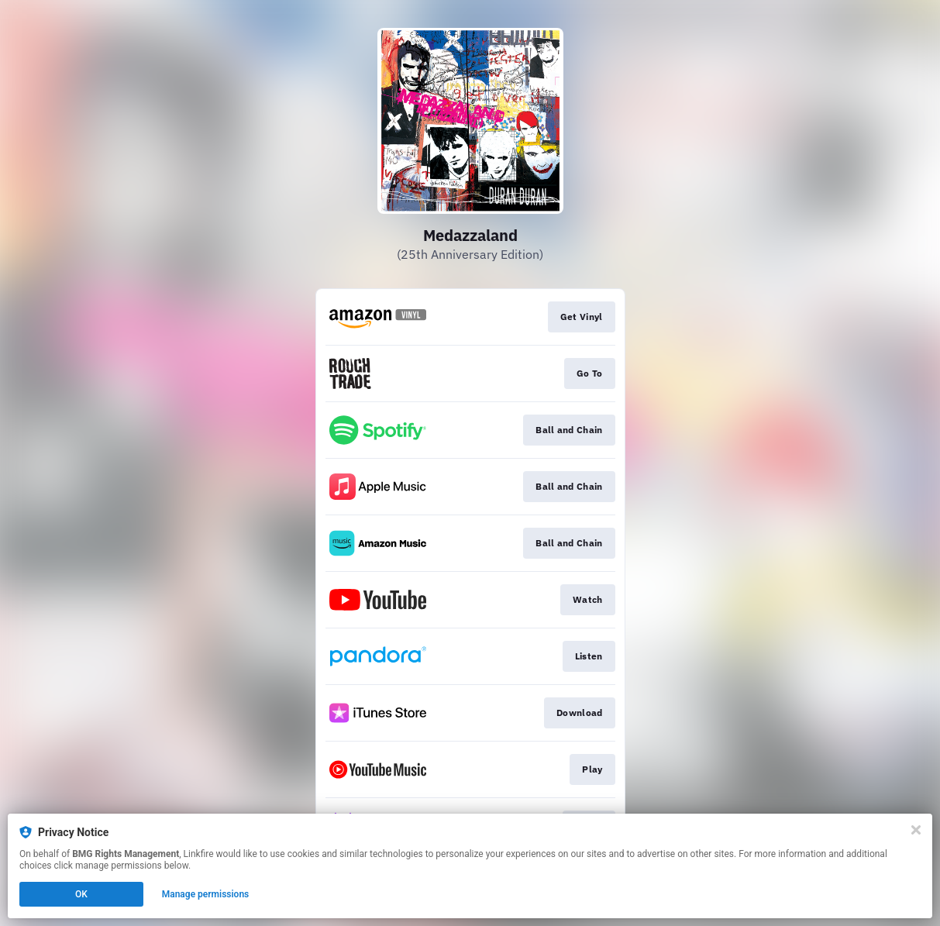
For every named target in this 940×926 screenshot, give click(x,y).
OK (81, 894)
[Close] (916, 830)
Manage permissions (206, 894)
